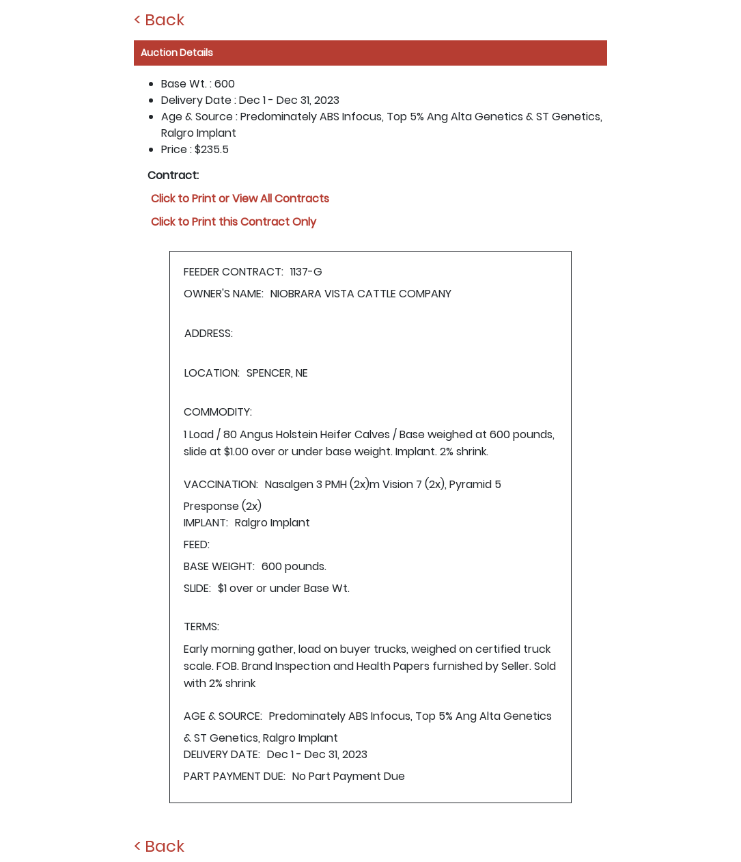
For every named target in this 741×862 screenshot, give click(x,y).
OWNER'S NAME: (224, 293)
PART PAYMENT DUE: (234, 776)
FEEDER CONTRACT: (233, 272)
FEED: (197, 544)
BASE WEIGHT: (219, 566)
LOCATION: (212, 373)
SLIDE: (197, 588)
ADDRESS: (208, 333)
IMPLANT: (206, 522)
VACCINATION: (221, 484)
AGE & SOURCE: (223, 716)
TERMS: (201, 626)
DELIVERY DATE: (222, 754)
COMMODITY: (218, 412)
